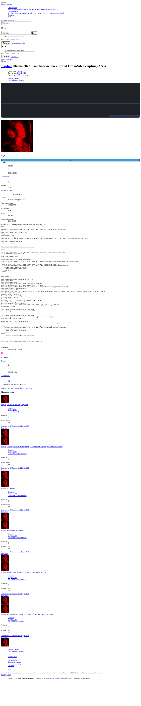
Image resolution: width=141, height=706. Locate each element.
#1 (9, 182)
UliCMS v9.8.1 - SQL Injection (17, 430)
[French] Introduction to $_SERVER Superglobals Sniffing (26, 597)
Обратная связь (13, 685)
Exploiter (20, 71)
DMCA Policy (75, 698)
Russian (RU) (12, 682)
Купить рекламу (132, 116)
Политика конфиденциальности (19, 689)
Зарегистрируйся (50, 703)
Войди (61, 703)
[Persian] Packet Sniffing (15, 555)
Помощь (11, 691)
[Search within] (34, 33)
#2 (9, 406)
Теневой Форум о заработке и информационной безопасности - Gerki (26, 698)
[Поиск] (16, 23)
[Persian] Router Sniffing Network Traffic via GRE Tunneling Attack (30, 639)
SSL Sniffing (11, 514)
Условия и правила (14, 687)
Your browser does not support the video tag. (70, 93)
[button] (3, 2)
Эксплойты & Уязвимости (17, 437)
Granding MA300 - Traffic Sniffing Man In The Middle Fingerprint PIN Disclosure (34, 472)
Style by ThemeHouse (60, 698)
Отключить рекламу (118, 116)
